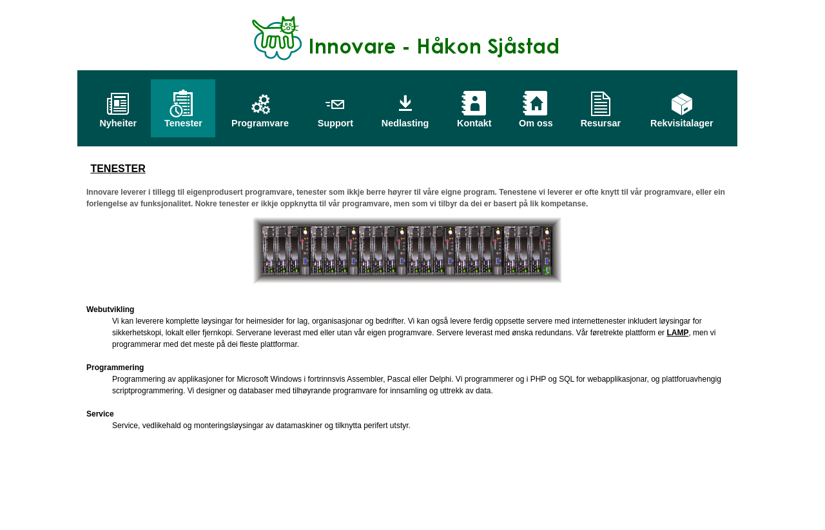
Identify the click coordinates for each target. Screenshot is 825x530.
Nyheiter (118, 119)
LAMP (677, 332)
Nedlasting (405, 119)
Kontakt (474, 119)
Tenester (183, 119)
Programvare (260, 119)
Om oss (536, 119)
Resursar (601, 119)
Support (335, 119)
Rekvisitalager (681, 119)
